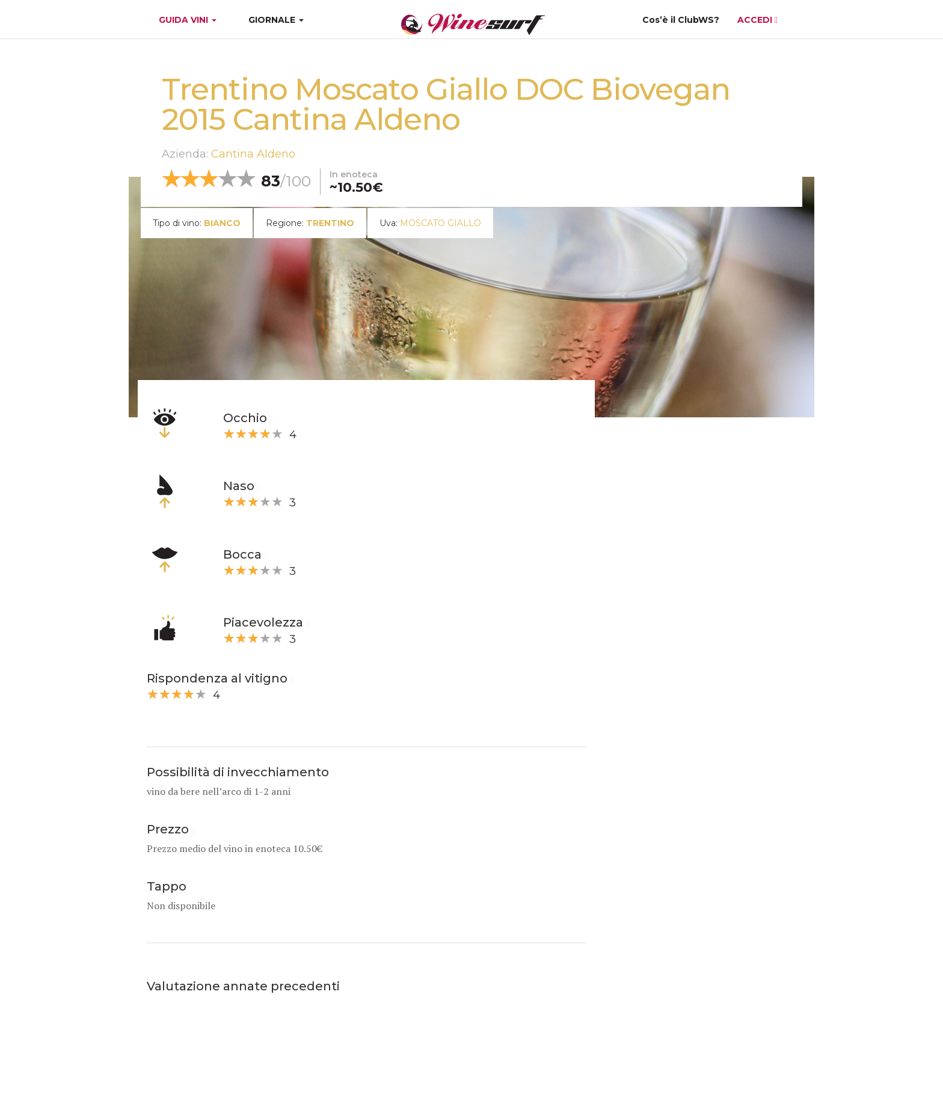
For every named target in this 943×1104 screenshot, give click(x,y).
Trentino (330, 223)
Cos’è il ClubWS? (680, 19)
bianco (222, 223)
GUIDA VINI (186, 19)
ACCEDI (757, 19)
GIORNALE (276, 19)
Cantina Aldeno (253, 154)
